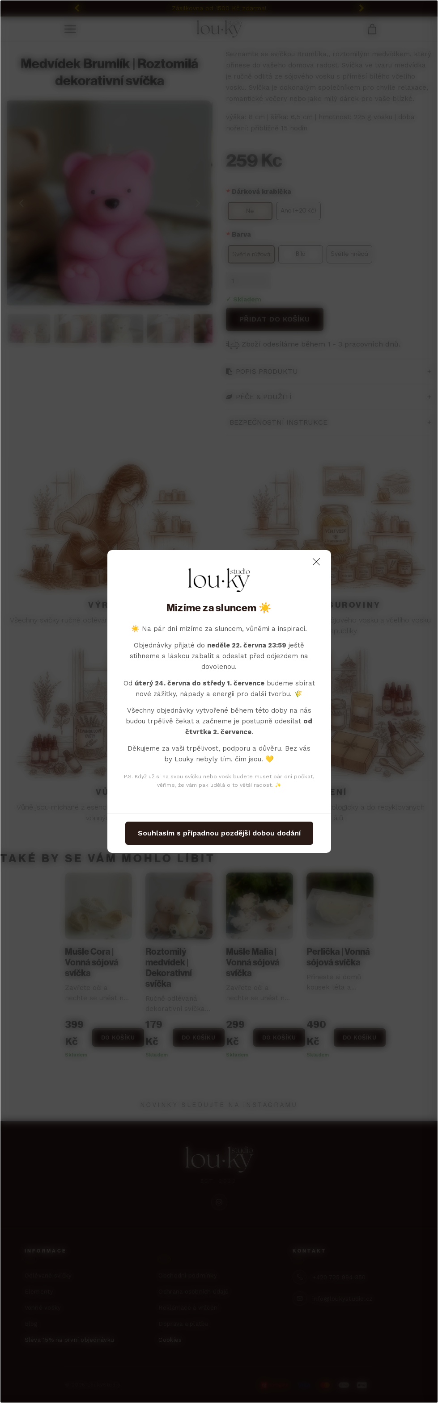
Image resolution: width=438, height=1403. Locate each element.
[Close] (316, 561)
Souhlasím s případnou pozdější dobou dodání (219, 833)
